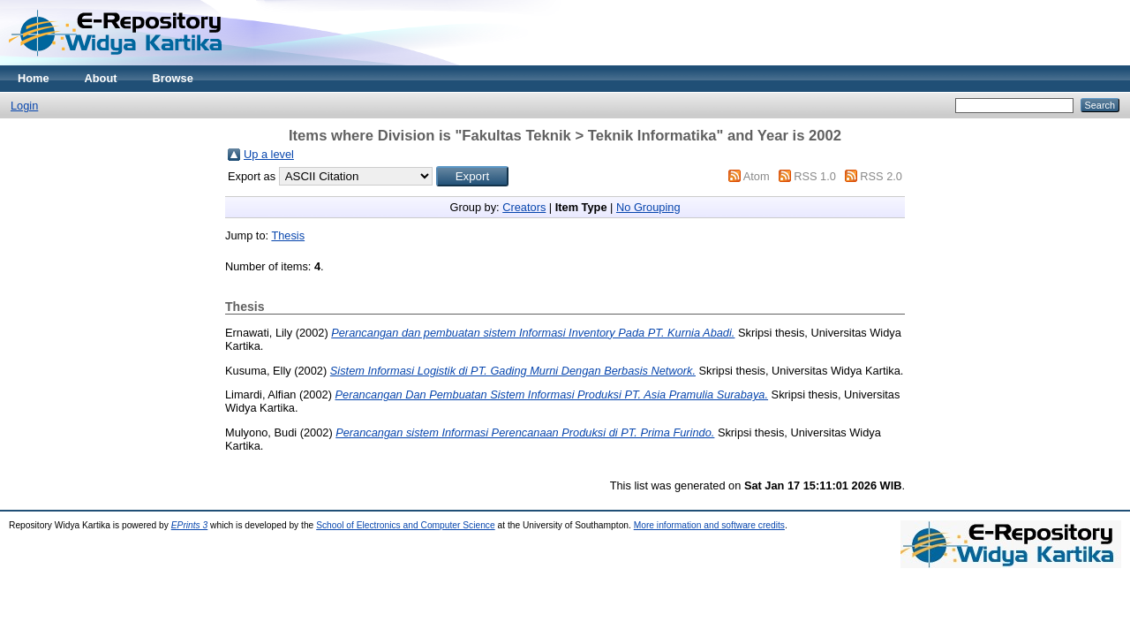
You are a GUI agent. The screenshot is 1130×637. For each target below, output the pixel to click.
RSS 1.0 (815, 176)
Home (33, 78)
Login (24, 105)
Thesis (288, 235)
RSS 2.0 (881, 176)
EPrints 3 (189, 525)
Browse (173, 78)
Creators (524, 207)
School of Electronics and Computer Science (405, 525)
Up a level (269, 154)
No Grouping (648, 207)
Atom (756, 176)
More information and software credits (709, 525)
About (101, 78)
